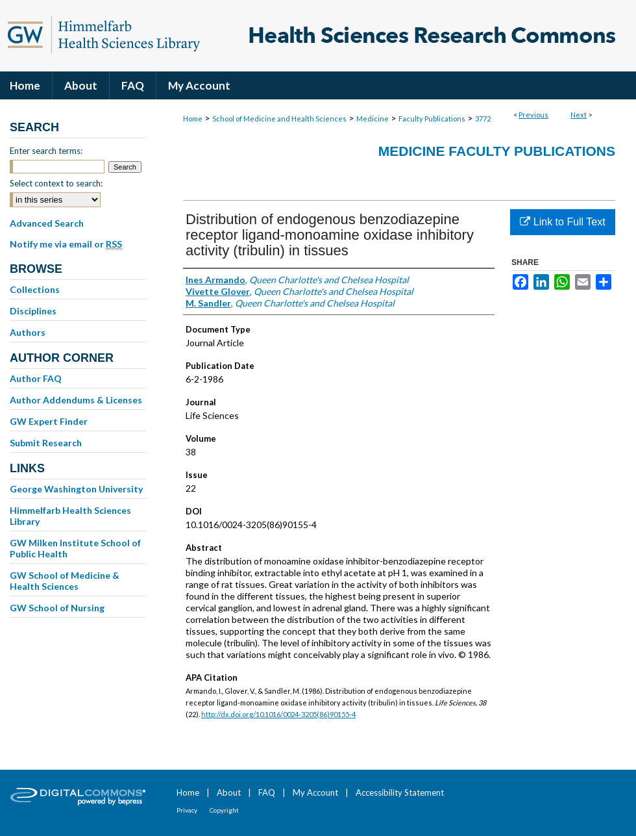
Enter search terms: (46, 151)
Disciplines (33, 310)
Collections (35, 289)
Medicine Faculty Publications (496, 151)
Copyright (224, 810)
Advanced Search (47, 223)
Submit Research (46, 442)
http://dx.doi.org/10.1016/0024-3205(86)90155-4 (278, 714)
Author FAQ (36, 378)
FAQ (266, 792)
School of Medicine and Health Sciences (279, 118)
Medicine (372, 118)
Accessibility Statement (400, 792)
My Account (315, 792)
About (229, 792)
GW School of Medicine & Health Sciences (64, 581)
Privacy (187, 810)
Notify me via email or (66, 244)
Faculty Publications (431, 118)
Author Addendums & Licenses (76, 399)
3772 (483, 118)
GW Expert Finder (49, 421)
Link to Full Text (562, 221)
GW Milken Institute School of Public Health (75, 548)
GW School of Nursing (57, 607)
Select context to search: (56, 183)
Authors (27, 332)
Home (192, 118)
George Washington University (76, 488)
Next (578, 114)
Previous (533, 114)
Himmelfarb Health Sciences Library (70, 516)
